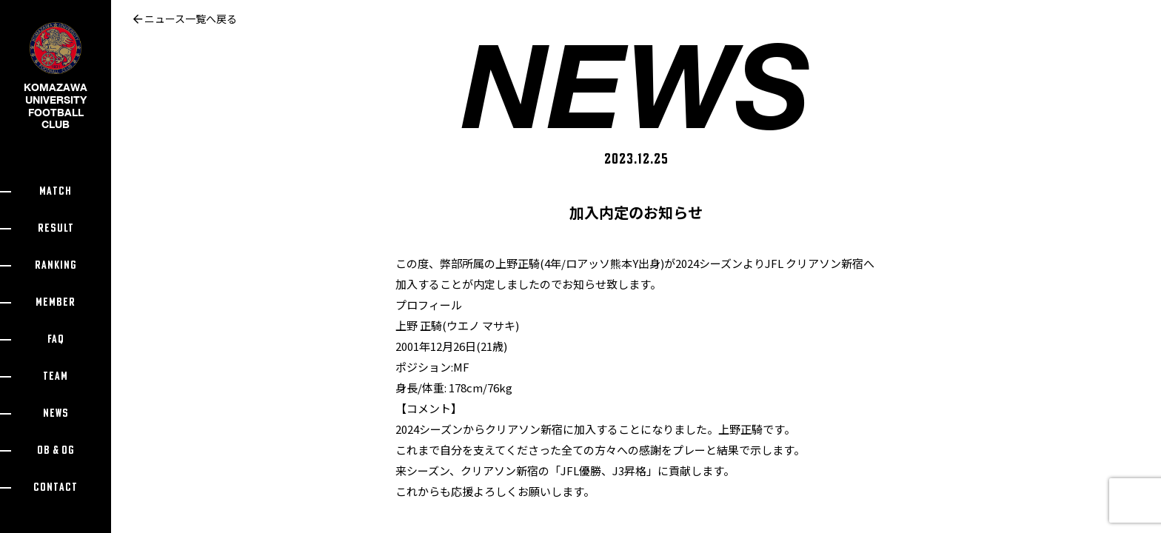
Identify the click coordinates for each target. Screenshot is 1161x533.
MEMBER (56, 302)
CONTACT (55, 487)
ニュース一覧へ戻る (185, 18)
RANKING (56, 265)
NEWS (56, 413)
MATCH (55, 191)
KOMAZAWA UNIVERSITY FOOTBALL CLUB (55, 87)
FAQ (55, 339)
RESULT (56, 228)
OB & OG (56, 450)
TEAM (55, 376)
